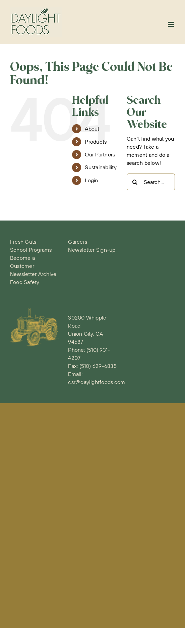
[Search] (135, 182)
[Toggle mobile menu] (171, 24)
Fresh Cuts (23, 241)
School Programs (31, 249)
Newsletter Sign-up (91, 249)
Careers (77, 241)
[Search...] (151, 182)
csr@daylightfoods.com (96, 382)
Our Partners (100, 154)
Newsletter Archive (33, 274)
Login (91, 180)
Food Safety (25, 282)
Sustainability (100, 167)
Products (96, 141)
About (92, 128)
